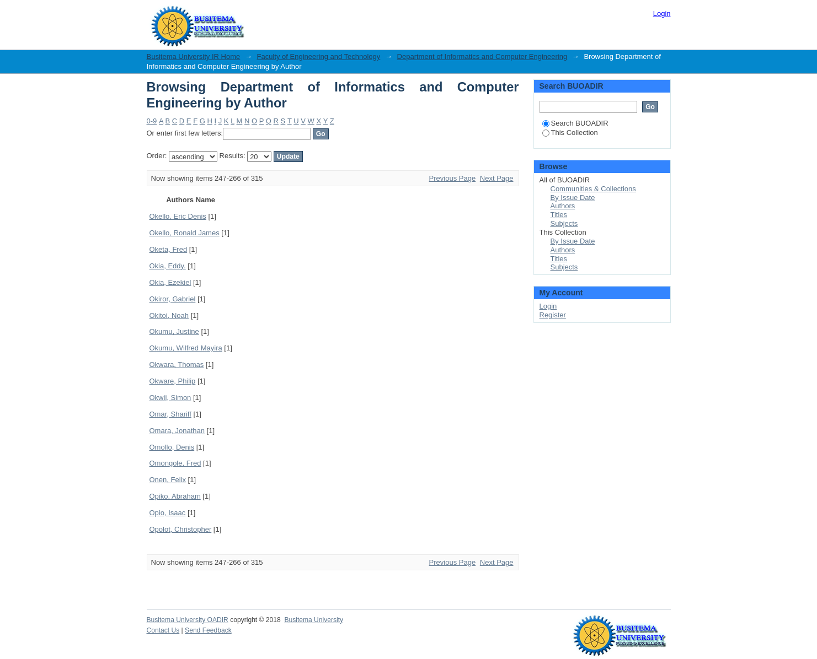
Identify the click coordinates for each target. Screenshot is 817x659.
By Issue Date (573, 197)
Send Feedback (208, 630)
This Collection (570, 132)
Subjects (564, 223)
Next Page (497, 178)
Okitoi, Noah (169, 315)
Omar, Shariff (170, 414)
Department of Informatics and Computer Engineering (482, 56)
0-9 (152, 121)
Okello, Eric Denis (177, 216)
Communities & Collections (593, 189)
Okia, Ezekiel (170, 282)
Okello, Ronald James (184, 233)
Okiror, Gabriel (172, 299)
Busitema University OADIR (187, 620)
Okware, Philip (172, 381)
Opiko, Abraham (175, 496)
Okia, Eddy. (167, 266)
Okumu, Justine (174, 331)
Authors (563, 206)
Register (553, 315)
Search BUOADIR (575, 123)
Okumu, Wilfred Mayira (185, 348)
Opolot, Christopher (180, 529)
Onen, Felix (167, 480)
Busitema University (313, 620)
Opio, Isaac (167, 513)
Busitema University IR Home (194, 56)
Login (662, 13)
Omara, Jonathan (177, 430)
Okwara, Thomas (176, 364)
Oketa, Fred (168, 249)
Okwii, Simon (170, 397)
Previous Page (452, 178)
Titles (559, 214)
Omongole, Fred (175, 463)
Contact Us (163, 630)
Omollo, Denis (172, 447)
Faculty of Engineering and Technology (319, 56)
